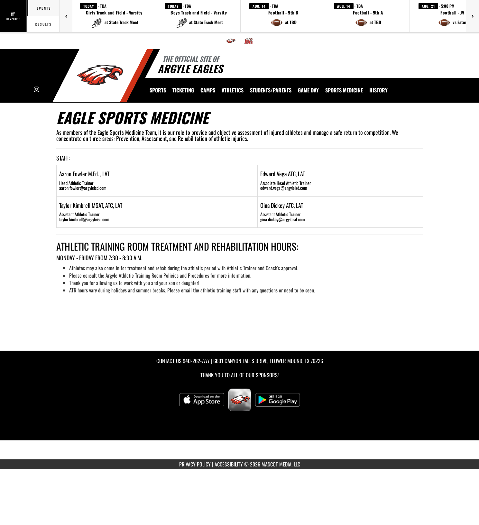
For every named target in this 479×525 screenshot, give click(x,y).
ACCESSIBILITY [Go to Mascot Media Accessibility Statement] (229, 464)
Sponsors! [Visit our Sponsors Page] (267, 375)
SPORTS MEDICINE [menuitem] (344, 90)
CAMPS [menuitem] (207, 90)
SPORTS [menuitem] (158, 90)
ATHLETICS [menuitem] (233, 90)
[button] (114, 16)
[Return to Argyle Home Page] (100, 75)
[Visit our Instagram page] (36, 89)
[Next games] (472, 16)
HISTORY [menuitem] (378, 90)
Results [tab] (43, 24)
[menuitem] (231, 41)
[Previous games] (66, 16)
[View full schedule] (13, 16)
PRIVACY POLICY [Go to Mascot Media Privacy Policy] (195, 464)
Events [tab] (44, 8)
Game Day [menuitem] (308, 90)
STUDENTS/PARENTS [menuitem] (270, 90)
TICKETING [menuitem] (183, 90)
